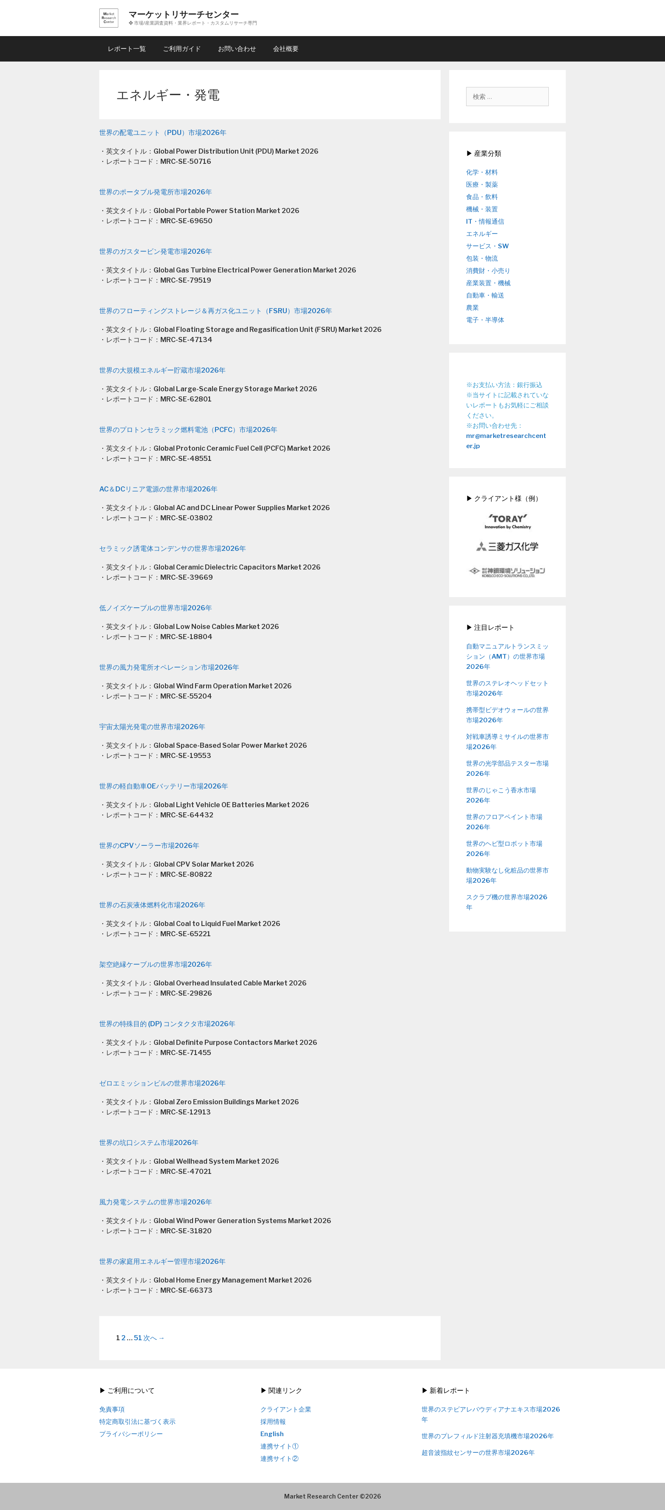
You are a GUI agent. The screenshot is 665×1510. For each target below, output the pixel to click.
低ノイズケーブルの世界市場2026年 (155, 608)
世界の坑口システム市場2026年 (148, 1143)
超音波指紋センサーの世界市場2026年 (478, 1453)
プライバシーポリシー (131, 1434)
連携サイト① (279, 1446)
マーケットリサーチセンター (184, 14)
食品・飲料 (482, 197)
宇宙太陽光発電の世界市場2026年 (152, 727)
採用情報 (273, 1422)
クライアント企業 (285, 1409)
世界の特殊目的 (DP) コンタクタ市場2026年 (167, 1024)
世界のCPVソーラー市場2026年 (149, 846)
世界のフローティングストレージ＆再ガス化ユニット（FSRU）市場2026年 (215, 311)
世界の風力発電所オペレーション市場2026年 (169, 667)
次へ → (154, 1338)
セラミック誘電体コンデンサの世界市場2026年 (172, 548)
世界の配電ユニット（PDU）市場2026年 (162, 133)
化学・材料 (482, 172)
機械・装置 (482, 209)
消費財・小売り (488, 271)
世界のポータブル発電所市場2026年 (155, 192)
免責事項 (112, 1409)
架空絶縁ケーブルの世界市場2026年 (155, 964)
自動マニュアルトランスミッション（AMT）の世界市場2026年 (507, 657)
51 (138, 1338)
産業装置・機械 (488, 283)
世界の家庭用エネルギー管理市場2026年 (162, 1261)
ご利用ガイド (182, 49)
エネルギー (482, 234)
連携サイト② (279, 1458)
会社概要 (286, 49)
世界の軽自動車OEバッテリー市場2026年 (163, 786)
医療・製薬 (482, 184)
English (272, 1434)
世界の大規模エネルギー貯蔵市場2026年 (162, 370)
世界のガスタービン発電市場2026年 (155, 251)
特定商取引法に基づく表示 (137, 1422)
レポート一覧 (127, 49)
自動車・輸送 (485, 295)
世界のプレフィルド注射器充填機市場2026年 (488, 1436)
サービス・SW (487, 246)
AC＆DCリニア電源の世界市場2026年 (158, 489)
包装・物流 (482, 258)
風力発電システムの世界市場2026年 (155, 1202)
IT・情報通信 (485, 221)
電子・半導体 (485, 320)
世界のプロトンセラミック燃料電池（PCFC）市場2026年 (188, 430)
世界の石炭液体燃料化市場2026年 (152, 905)
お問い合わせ (237, 49)
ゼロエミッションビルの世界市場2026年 (162, 1083)
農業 (472, 308)
